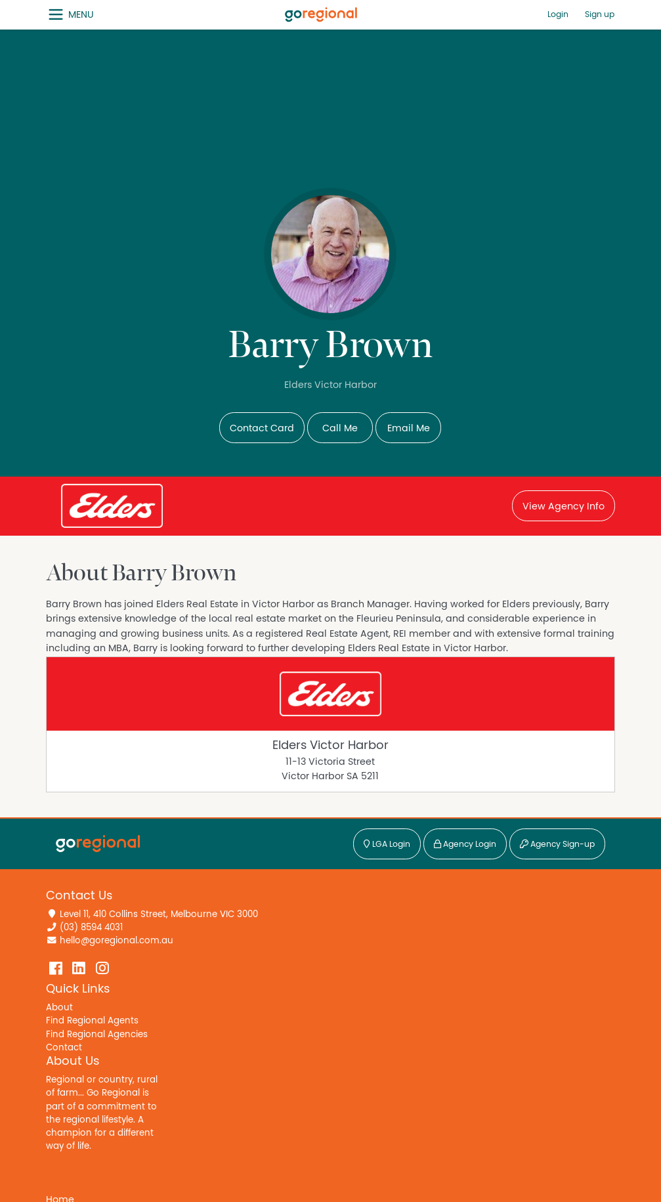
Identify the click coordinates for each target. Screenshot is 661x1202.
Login (557, 15)
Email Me (408, 428)
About (59, 1007)
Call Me (340, 428)
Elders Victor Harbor (330, 745)
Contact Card (262, 428)
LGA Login (387, 844)
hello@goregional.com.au (116, 940)
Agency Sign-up (557, 844)
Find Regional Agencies (97, 1034)
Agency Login (465, 844)
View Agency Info (563, 506)
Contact (64, 1047)
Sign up (599, 15)
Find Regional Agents (92, 1020)
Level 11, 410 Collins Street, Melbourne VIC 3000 (159, 914)
